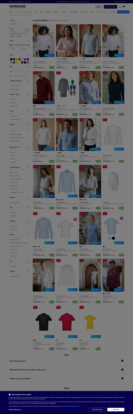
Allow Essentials (97, 409)
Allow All (116, 409)
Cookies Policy (66, 406)
